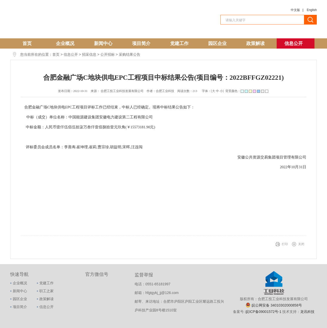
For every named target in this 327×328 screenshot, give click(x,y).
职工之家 (46, 291)
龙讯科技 (307, 312)
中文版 (295, 10)
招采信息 (89, 54)
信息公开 (293, 43)
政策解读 (255, 43)
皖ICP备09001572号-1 (264, 312)
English (312, 10)
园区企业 (217, 43)
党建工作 (179, 43)
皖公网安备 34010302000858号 (277, 305)
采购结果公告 (129, 54)
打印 (285, 244)
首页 (27, 43)
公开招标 (107, 54)
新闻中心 (103, 43)
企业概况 (65, 43)
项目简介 (141, 43)
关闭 (301, 244)
